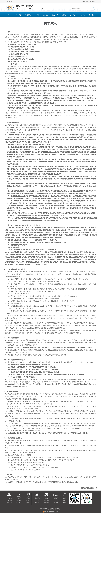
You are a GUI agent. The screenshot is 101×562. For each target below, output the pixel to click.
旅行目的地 (46, 498)
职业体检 (28, 502)
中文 (90, 1)
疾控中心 (65, 502)
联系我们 (9, 500)
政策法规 (28, 498)
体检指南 (46, 500)
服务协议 (56, 500)
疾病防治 (28, 500)
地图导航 (65, 500)
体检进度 (18, 500)
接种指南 (46, 502)
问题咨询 (56, 498)
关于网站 (9, 498)
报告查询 (18, 502)
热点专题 (37, 502)
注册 (76, 1)
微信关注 (9, 502)
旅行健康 (37, 500)
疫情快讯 (37, 498)
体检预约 (18, 498)
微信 (87, 1)
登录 (79, 1)
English (93, 1)
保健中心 (65, 498)
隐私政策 (56, 502)
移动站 (83, 1)
